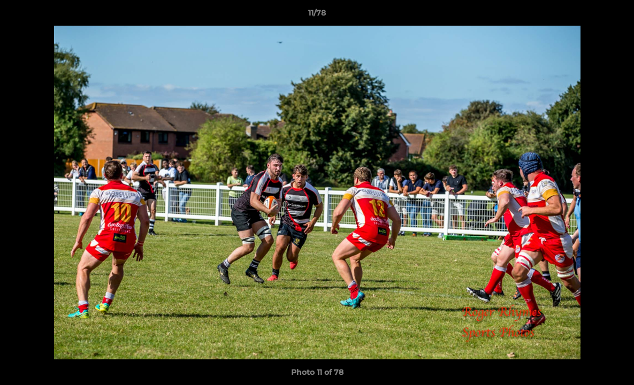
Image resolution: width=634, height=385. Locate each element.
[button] (614, 15)
